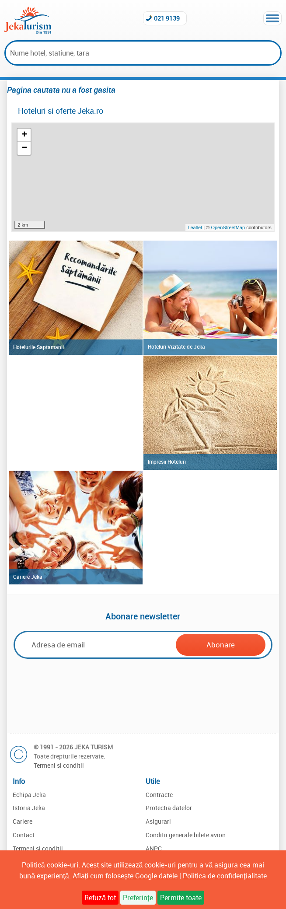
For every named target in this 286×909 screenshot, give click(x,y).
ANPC (154, 848)
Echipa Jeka (29, 794)
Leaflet (195, 227)
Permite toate (181, 897)
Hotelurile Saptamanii (38, 346)
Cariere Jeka (27, 576)
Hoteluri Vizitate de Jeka (176, 346)
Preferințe (138, 897)
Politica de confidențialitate (224, 876)
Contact (24, 835)
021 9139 (167, 18)
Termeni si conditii (59, 765)
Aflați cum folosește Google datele (125, 876)
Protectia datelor (169, 808)
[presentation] (143, 694)
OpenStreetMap (228, 227)
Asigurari (158, 821)
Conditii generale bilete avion (186, 835)
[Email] (97, 644)
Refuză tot (100, 897)
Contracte (159, 794)
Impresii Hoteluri (167, 461)
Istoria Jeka (29, 808)
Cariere (22, 821)
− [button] (24, 148)
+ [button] (24, 135)
